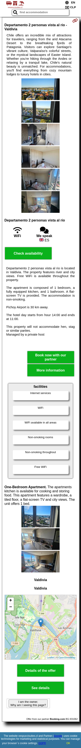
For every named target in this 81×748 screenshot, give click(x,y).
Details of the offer (40, 670)
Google (58, 735)
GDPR (42, 743)
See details (41, 688)
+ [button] (10, 601)
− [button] (10, 607)
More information (51, 370)
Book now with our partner (50, 357)
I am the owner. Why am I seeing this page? (28, 703)
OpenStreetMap (67, 657)
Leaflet (50, 657)
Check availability (28, 253)
